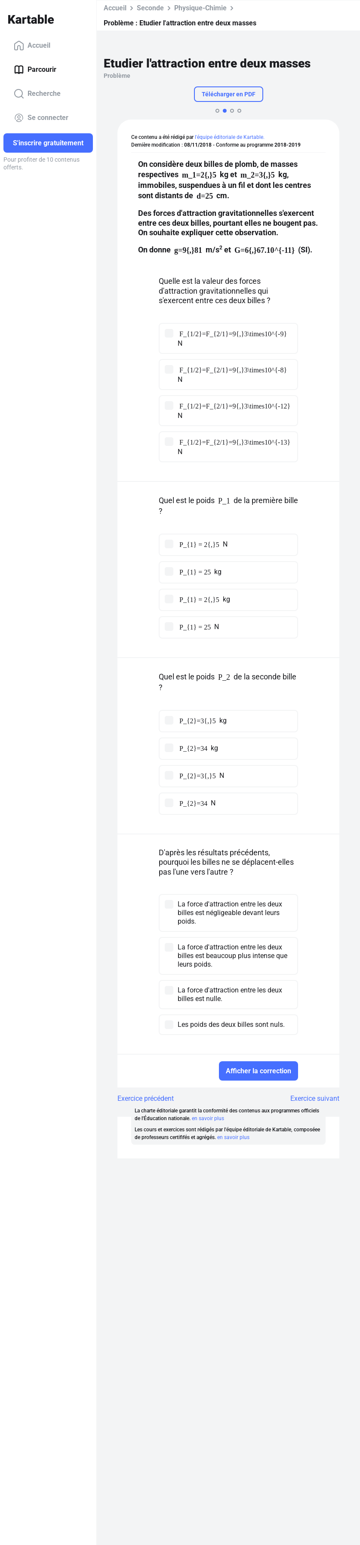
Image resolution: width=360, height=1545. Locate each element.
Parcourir (35, 70)
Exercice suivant (314, 1098)
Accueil (32, 45)
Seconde (150, 8)
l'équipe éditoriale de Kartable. (230, 137)
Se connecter (41, 118)
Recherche (37, 94)
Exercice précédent (145, 1098)
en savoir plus (208, 1118)
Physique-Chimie (200, 8)
